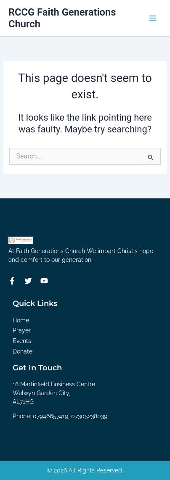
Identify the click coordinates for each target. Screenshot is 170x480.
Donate (22, 351)
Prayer (22, 330)
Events (22, 341)
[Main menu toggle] (153, 18)
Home (21, 320)
